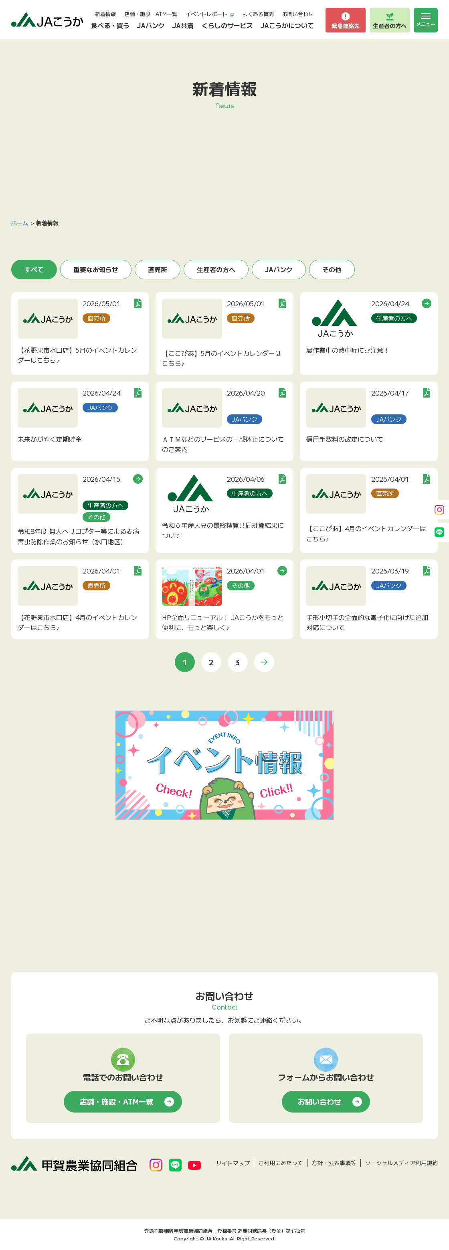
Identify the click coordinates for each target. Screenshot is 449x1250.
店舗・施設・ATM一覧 (150, 14)
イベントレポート (210, 14)
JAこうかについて (287, 25)
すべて (34, 269)
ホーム (19, 223)
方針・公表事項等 (333, 1163)
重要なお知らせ (95, 269)
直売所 (157, 269)
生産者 (390, 20)
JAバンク (151, 25)
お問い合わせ (297, 14)
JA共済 (183, 25)
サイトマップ (233, 1163)
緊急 (346, 20)
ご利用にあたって (280, 1163)
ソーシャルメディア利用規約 (401, 1163)
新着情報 (105, 14)
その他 (332, 269)
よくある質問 (258, 14)
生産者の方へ (216, 269)
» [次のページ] (264, 662)
